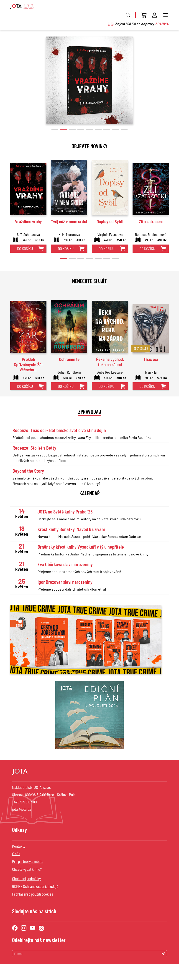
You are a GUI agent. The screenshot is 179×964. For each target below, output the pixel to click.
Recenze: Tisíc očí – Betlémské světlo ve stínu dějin (59, 430)
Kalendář (89, 493)
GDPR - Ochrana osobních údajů (35, 886)
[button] (54, 129)
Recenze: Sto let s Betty (34, 448)
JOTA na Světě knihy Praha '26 (65, 511)
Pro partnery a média (27, 861)
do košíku (25, 248)
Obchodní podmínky (26, 878)
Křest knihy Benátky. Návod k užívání (71, 529)
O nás (16, 853)
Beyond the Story (28, 471)
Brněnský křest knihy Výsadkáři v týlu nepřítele (81, 547)
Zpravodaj (89, 411)
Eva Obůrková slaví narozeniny (65, 564)
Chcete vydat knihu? (27, 869)
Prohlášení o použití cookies (32, 894)
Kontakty (18, 846)
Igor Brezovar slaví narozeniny (65, 582)
